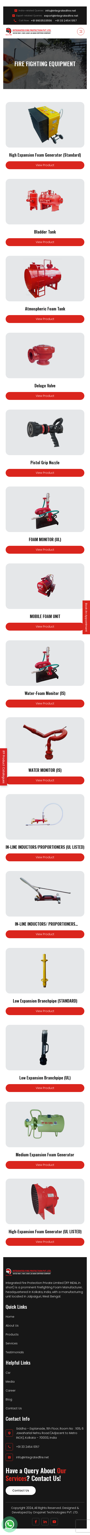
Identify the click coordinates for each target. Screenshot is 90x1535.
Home (10, 1317)
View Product (45, 165)
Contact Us (14, 1408)
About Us (12, 1326)
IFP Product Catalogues (4, 766)
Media (10, 1382)
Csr (8, 1373)
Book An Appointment (86, 617)
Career (11, 1390)
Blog (9, 1399)
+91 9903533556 (41, 20)
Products (12, 1334)
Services (12, 1343)
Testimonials (15, 1352)
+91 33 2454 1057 (66, 20)
